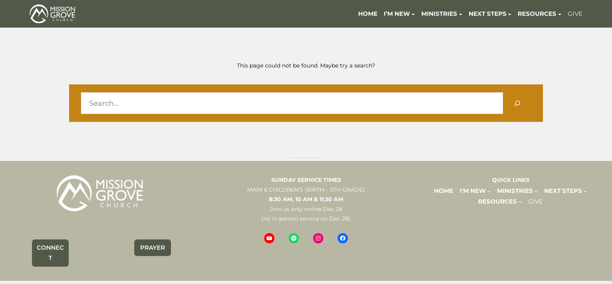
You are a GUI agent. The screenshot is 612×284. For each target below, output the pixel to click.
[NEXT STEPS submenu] (509, 13)
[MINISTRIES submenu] (460, 13)
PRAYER (152, 247)
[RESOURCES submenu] (559, 13)
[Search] (517, 103)
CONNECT (50, 253)
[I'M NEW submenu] (413, 13)
